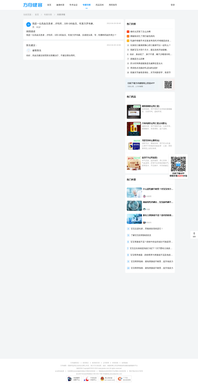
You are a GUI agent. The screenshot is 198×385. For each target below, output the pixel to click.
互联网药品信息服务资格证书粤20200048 (81, 371)
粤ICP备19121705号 (136, 371)
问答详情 (61, 14)
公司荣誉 (106, 363)
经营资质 (115, 363)
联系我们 (86, 363)
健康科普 (60, 5)
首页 (49, 5)
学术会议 (73, 5)
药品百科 (100, 5)
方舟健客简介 (74, 363)
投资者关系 (96, 363)
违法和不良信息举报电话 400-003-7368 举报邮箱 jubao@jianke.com (99, 374)
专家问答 (87, 5)
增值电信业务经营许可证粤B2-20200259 (112, 371)
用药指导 (113, 5)
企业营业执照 (59, 371)
